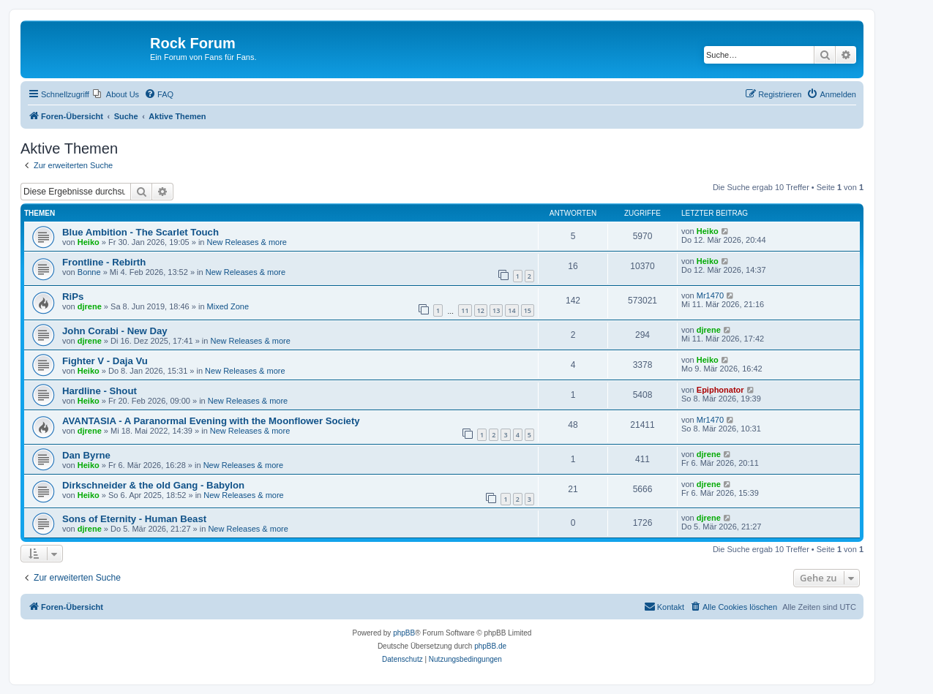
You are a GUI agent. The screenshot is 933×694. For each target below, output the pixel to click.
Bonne (89, 272)
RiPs (72, 296)
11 (464, 310)
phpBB (404, 633)
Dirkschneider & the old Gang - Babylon (153, 485)
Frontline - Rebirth (104, 262)
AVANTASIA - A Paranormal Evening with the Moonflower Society (211, 420)
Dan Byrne (86, 455)
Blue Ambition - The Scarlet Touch (140, 232)
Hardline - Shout (99, 390)
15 (527, 310)
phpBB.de (490, 646)
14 (511, 310)
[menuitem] (116, 94)
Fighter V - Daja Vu (105, 360)
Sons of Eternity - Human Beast (134, 518)
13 (496, 310)
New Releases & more (247, 242)
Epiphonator (720, 389)
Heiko (89, 242)
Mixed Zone (228, 306)
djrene (90, 306)
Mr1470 (710, 295)
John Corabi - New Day (115, 330)
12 (480, 310)
